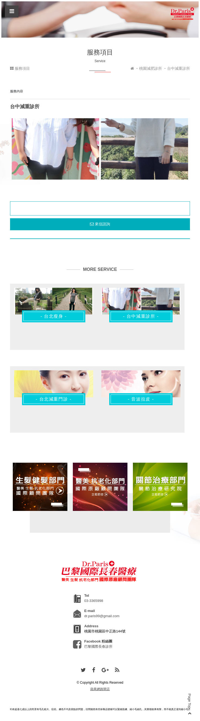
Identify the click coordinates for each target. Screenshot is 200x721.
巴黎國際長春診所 (98, 646)
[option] (100, 149)
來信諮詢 (100, 224)
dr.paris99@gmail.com (102, 616)
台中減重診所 (178, 68)
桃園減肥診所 (150, 68)
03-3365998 (93, 601)
